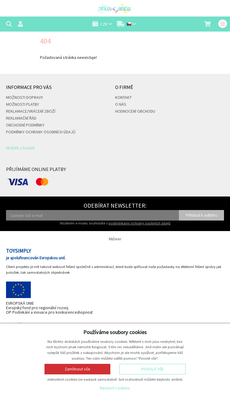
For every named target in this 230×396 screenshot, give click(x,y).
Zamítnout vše (77, 369)
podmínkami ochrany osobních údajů (139, 223)
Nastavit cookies (115, 388)
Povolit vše (152, 369)
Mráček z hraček (20, 148)
